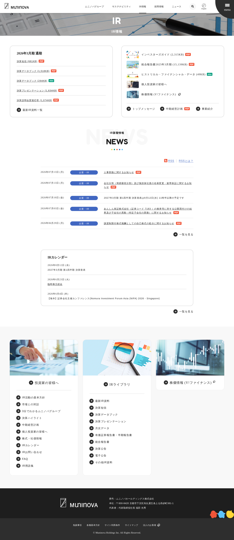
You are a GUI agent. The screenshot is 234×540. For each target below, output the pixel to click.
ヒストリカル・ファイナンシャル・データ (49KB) (166, 74)
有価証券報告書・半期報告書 (113, 435)
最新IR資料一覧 (33, 110)
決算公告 (101, 448)
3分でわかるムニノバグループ (41, 411)
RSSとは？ (186, 160)
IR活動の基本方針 (33, 397)
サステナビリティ (121, 6)
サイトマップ (131, 525)
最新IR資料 (102, 401)
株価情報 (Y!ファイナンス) (152, 94)
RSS (171, 160)
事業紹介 (207, 108)
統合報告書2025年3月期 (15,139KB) (157, 64)
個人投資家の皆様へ (147, 84)
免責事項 (77, 525)
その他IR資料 (103, 462)
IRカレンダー (30, 445)
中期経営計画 (174, 108)
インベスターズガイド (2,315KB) (155, 54)
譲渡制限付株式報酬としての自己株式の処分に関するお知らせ (139, 223)
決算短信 (101, 407)
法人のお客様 (149, 525)
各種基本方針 (93, 525)
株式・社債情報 (32, 438)
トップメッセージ (143, 108)
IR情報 (142, 6)
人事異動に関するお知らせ (119, 172)
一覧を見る (186, 311)
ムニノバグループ (94, 6)
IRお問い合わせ (32, 452)
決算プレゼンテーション (110, 421)
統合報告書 (102, 442)
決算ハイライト (32, 418)
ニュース (176, 6)
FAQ (25, 459)
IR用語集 (28, 465)
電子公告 (101, 455)
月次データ (102, 428)
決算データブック (106, 414)
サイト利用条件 (112, 525)
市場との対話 (30, 404)
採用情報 (159, 6)
